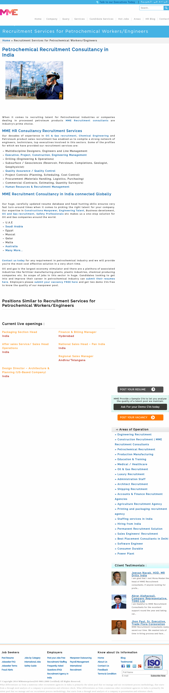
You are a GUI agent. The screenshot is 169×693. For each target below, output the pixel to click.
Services (79, 19)
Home (38, 19)
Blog (123, 658)
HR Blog (150, 19)
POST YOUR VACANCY (133, 417)
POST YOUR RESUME (133, 389)
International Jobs (32, 662)
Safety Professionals (50, 214)
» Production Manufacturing (134, 454)
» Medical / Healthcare (131, 464)
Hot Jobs (123, 19)
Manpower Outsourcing (80, 658)
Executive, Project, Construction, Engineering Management (46, 155)
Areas (137, 19)
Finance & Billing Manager (78, 332)
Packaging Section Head (19, 332)
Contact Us (103, 666)
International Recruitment (76, 668)
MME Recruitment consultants (87, 120)
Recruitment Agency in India (57, 676)
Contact (164, 19)
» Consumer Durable (129, 548)
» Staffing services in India (134, 519)
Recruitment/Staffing (57, 662)
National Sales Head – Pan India (82, 344)
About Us (102, 662)
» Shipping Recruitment (131, 489)
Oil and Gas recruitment (18, 214)
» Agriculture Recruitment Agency (138, 504)
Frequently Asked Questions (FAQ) (55, 668)
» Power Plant (124, 553)
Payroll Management (79, 662)
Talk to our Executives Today (117, 2)
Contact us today (13, 260)
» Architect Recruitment (131, 484)
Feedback (103, 670)
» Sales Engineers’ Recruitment (136, 533)
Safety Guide (30, 666)
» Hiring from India (128, 524)
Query (66, 19)
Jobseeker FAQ (8, 662)
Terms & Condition (107, 673)
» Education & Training (130, 459)
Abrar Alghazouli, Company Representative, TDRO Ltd (149, 598)
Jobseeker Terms (9, 666)
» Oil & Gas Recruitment (131, 469)
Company (52, 19)
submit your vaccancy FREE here (56, 282)
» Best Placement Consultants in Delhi (141, 538)
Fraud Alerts (7, 670)
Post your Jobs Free (56, 658)
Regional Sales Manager (76, 356)
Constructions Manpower (41, 210)
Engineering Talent (71, 210)
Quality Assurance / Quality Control (30, 171)
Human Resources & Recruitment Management (37, 186)
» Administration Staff (130, 479)
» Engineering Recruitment (133, 434)
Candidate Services (102, 19)
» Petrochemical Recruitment (135, 449)
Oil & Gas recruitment (61, 136)
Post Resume (8, 658)
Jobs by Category (32, 658)
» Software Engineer (129, 543)
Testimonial (126, 662)
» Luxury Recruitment (130, 474)
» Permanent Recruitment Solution (139, 529)
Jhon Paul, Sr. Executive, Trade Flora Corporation (149, 622)
